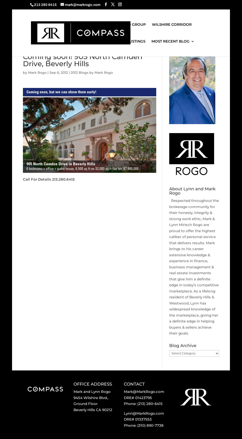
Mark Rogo (37, 72)
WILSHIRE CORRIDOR (172, 25)
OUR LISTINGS (132, 41)
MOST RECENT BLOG (170, 41)
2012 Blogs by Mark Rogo (92, 72)
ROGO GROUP (132, 25)
